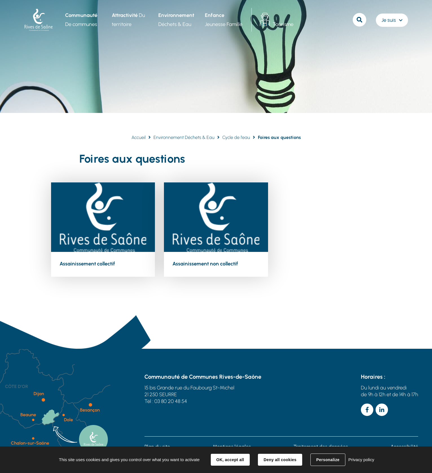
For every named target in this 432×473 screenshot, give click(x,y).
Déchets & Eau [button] (176, 19)
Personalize (327, 459)
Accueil (138, 137)
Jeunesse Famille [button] (223, 19)
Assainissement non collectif (205, 264)
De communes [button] (81, 19)
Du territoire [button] (128, 19)
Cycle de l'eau (236, 137)
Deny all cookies (280, 459)
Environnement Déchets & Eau (183, 137)
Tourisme (283, 24)
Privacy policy (361, 459)
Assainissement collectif (87, 264)
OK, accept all (230, 459)
